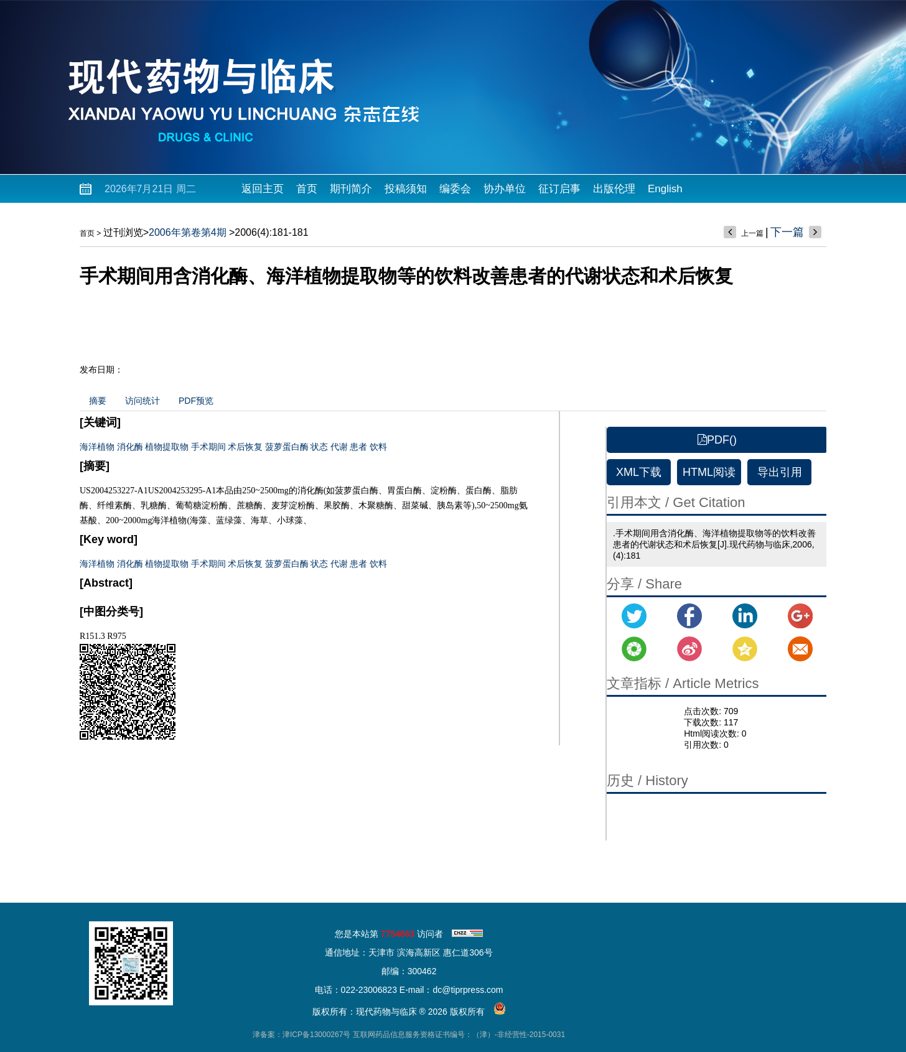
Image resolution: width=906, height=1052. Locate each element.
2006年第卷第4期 (187, 232)
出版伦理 (614, 189)
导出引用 (779, 472)
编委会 (455, 189)
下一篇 (787, 232)
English (665, 189)
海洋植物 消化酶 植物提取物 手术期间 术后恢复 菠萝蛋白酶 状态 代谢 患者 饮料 (233, 447)
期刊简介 (351, 189)
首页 (306, 189)
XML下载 (638, 472)
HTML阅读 (709, 472)
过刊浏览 (123, 232)
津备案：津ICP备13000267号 (301, 1034)
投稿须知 (406, 189)
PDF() (717, 440)
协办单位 (504, 189)
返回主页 (262, 189)
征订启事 (559, 189)
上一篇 (752, 233)
